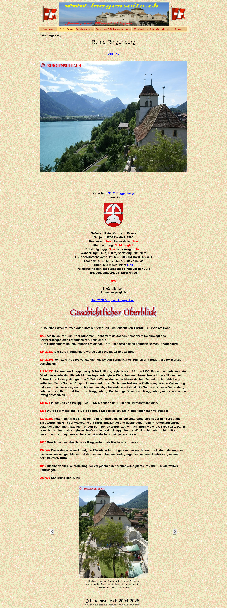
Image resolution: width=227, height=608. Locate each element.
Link (130, 264)
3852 (121, 193)
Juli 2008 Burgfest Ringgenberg (113, 300)
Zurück (113, 54)
